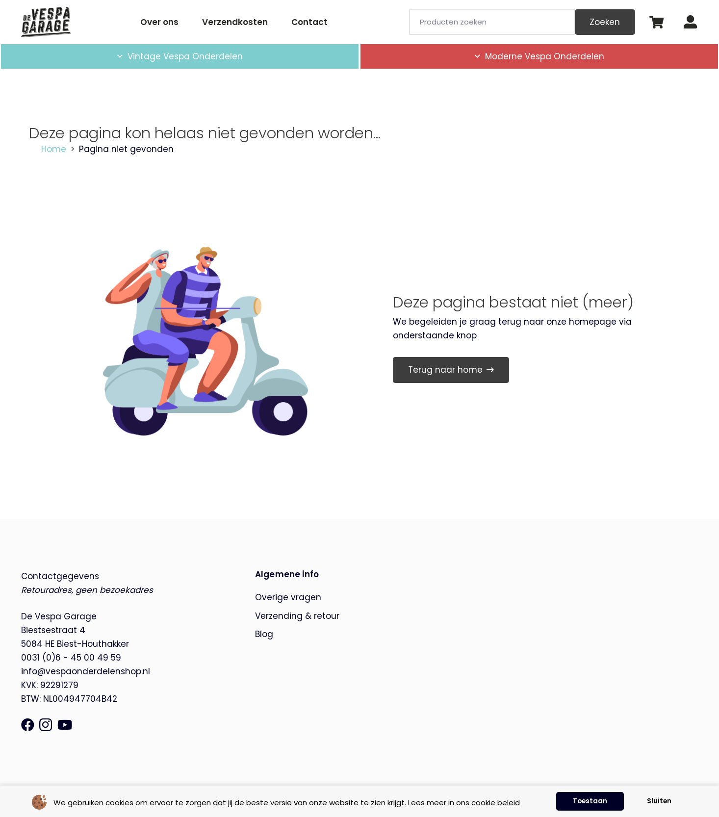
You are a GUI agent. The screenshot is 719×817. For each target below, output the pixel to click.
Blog (264, 634)
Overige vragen (288, 597)
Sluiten (659, 801)
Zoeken (605, 22)
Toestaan (590, 801)
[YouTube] (64, 724)
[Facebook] (27, 724)
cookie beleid (495, 802)
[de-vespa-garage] (46, 22)
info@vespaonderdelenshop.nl (85, 671)
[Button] (690, 22)
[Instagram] (45, 725)
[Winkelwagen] (656, 22)
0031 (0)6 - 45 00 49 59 (71, 658)
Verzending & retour (297, 616)
